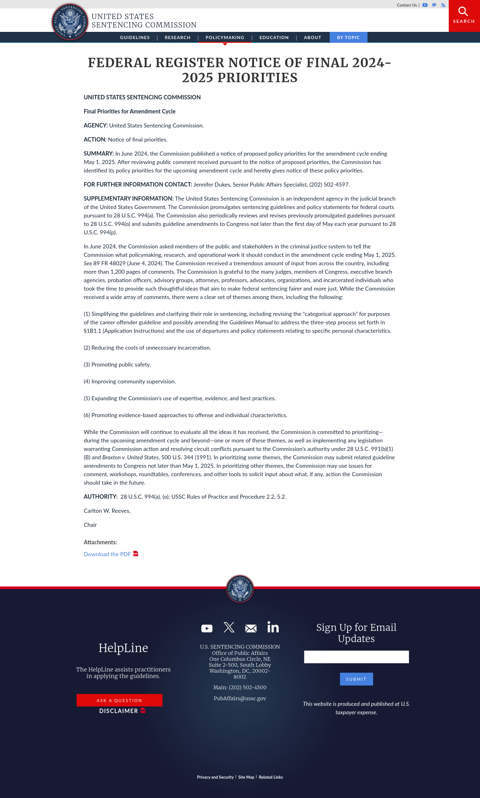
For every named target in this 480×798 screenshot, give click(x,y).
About (313, 37)
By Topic (348, 37)
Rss (442, 4)
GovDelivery (434, 4)
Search (464, 21)
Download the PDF (107, 554)
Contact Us (407, 4)
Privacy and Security (215, 777)
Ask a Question (119, 700)
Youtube (425, 4)
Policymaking (225, 39)
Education (274, 37)
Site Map (246, 777)
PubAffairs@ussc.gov (240, 698)
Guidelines (135, 37)
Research (178, 37)
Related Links (271, 777)
